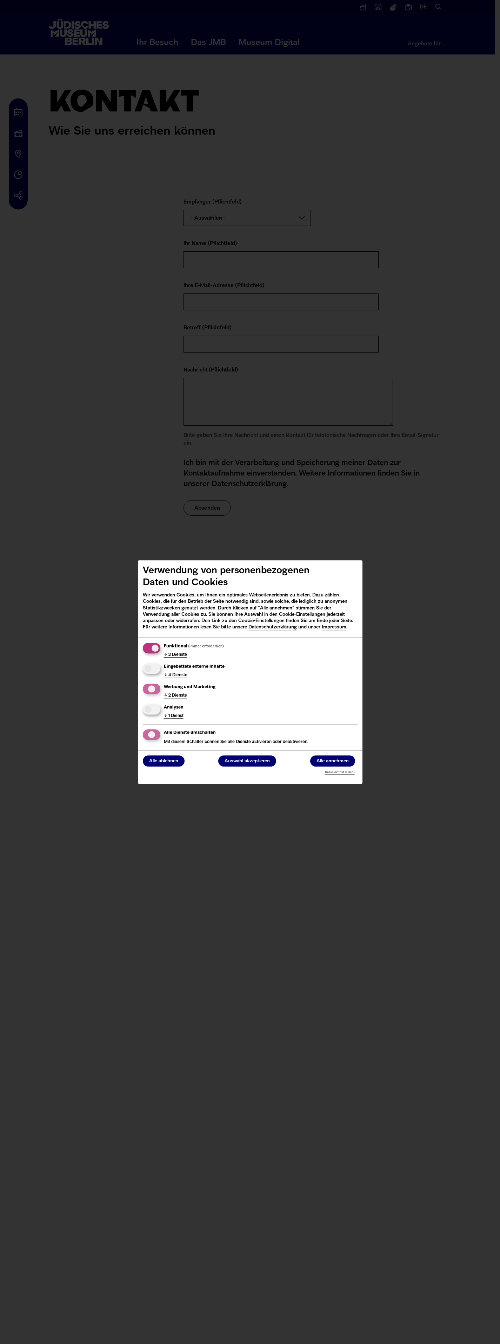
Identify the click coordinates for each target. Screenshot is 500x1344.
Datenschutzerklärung (272, 627)
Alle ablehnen (163, 761)
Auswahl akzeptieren (247, 761)
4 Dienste (175, 675)
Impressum (334, 627)
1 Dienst (174, 716)
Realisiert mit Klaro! (340, 772)
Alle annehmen (332, 761)
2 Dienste (175, 655)
